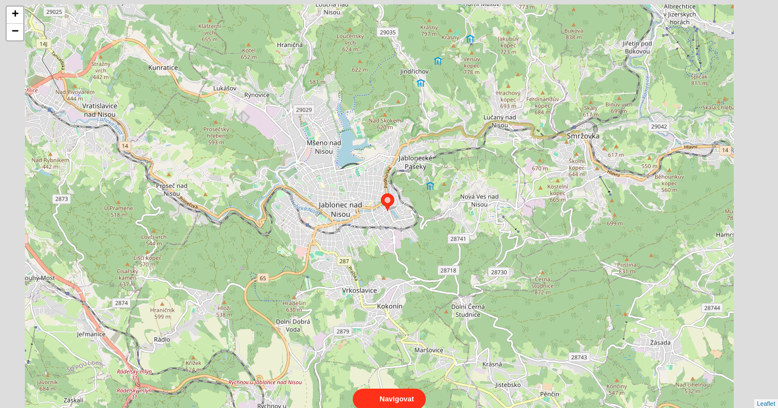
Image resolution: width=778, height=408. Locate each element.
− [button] (15, 32)
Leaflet (766, 393)
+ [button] (15, 15)
